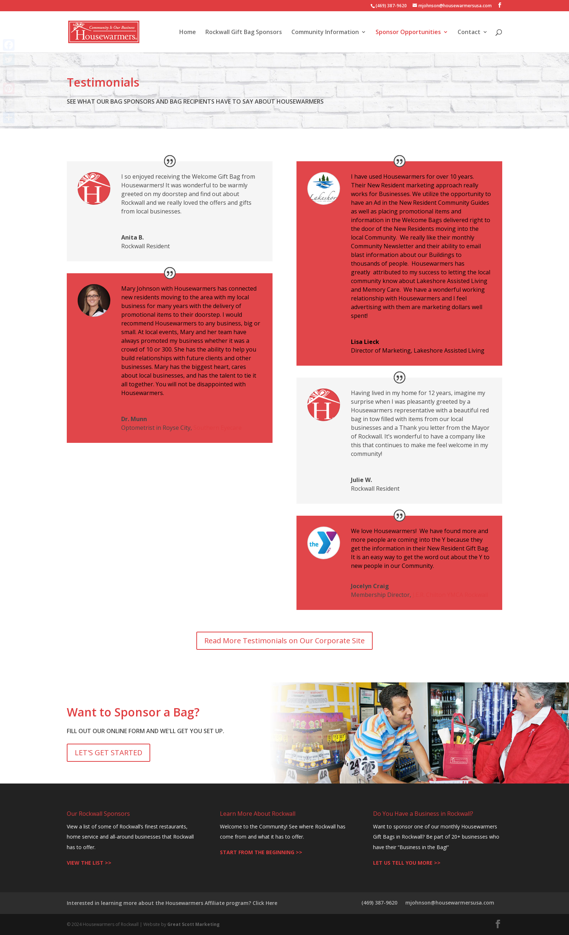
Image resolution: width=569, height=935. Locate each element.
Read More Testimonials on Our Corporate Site (284, 640)
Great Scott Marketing (193, 924)
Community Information (325, 32)
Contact (469, 32)
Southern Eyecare (217, 428)
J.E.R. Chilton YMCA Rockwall (450, 595)
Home (187, 32)
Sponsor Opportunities (408, 32)
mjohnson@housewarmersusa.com (449, 902)
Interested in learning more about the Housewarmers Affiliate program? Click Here (172, 902)
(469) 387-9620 (379, 902)
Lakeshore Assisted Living (449, 350)
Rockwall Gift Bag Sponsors (243, 32)
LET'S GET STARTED (108, 752)
